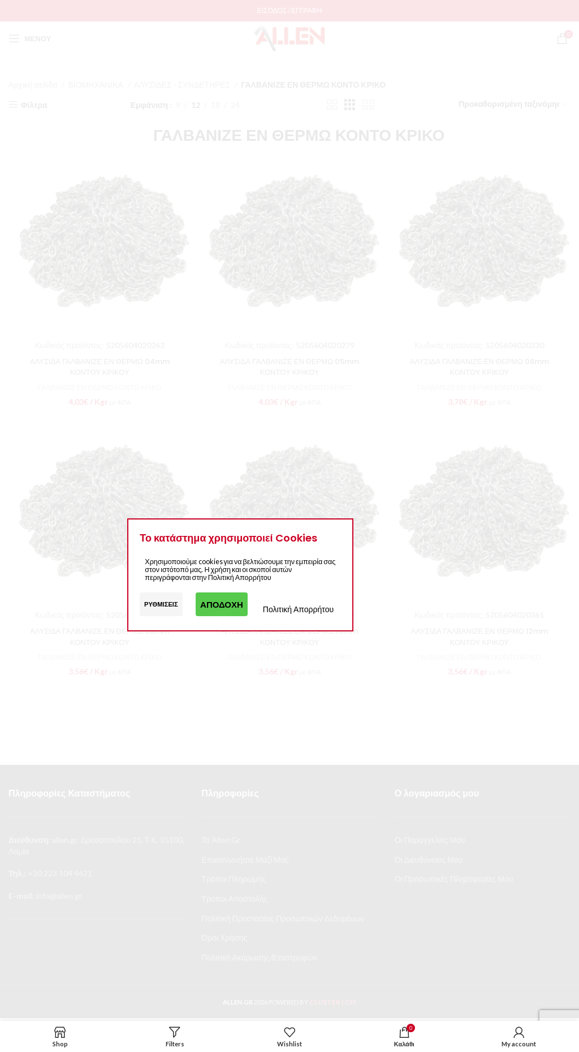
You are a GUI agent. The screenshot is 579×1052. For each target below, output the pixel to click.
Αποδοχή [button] (221, 604)
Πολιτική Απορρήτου (298, 609)
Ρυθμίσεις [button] (161, 604)
